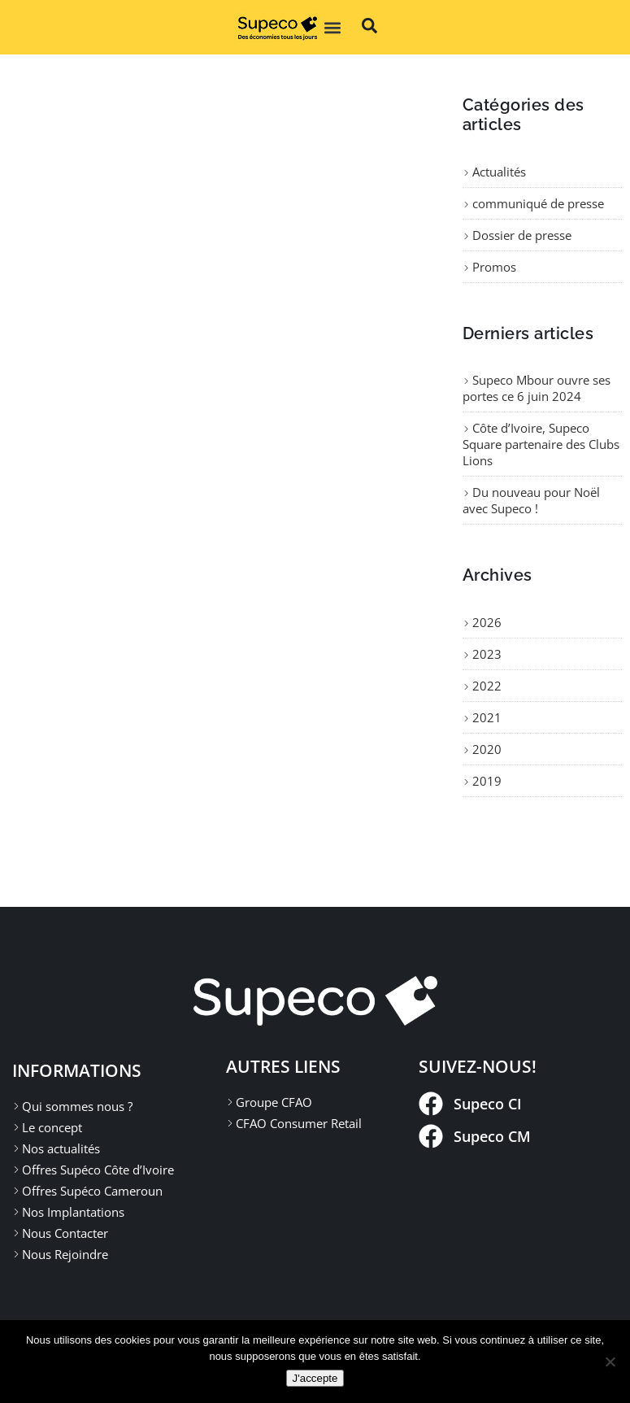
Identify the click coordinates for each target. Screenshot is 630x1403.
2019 (487, 781)
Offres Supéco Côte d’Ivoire (98, 1169)
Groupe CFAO (274, 1102)
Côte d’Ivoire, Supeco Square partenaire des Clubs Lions (541, 444)
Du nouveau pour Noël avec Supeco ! (531, 500)
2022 (487, 686)
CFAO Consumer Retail (299, 1123)
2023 (487, 654)
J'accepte (315, 1378)
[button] (332, 27)
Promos (494, 267)
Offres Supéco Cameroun (92, 1191)
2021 (487, 717)
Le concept (52, 1127)
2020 (487, 749)
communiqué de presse (538, 203)
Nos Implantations (73, 1212)
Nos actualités (61, 1148)
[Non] (610, 1361)
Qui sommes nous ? (77, 1106)
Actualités (499, 171)
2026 (487, 622)
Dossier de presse (521, 235)
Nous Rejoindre (65, 1254)
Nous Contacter (65, 1233)
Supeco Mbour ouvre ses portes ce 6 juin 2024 (536, 388)
